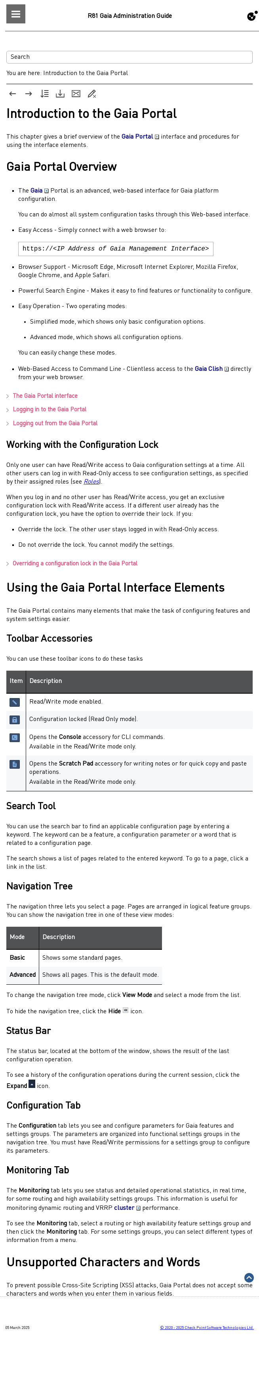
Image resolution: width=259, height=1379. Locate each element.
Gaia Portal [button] (140, 137)
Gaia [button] (39, 191)
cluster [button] (127, 1210)
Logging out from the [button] (51, 425)
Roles (91, 483)
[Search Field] (129, 57)
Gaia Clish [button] (212, 371)
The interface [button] (42, 398)
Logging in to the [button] (46, 412)
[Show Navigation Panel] (15, 13)
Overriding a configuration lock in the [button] (71, 566)
